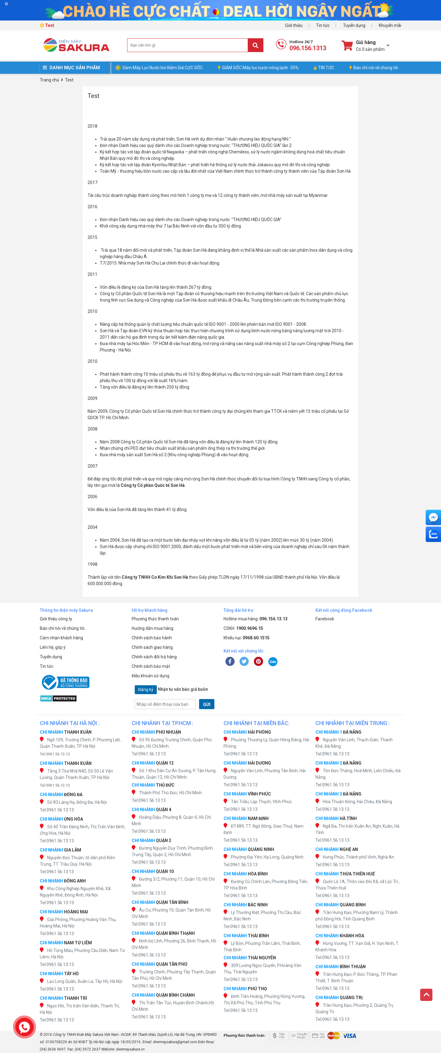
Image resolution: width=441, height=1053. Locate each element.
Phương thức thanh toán (155, 618)
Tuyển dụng (354, 25)
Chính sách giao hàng (152, 647)
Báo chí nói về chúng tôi (373, 67)
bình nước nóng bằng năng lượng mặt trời (291, 330)
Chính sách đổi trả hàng (154, 656)
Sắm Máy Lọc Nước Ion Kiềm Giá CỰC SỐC (163, 67)
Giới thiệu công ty (56, 618)
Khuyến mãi (390, 25)
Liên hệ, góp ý (53, 647)
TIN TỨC (324, 67)
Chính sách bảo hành (152, 637)
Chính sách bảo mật (151, 666)
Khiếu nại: (247, 637)
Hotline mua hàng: (256, 618)
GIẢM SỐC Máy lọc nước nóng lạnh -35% (258, 67)
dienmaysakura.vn (130, 1049)
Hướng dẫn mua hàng (152, 628)
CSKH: (243, 628)
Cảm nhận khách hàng (61, 637)
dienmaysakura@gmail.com (175, 1042)
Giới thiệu (294, 25)
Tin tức (323, 25)
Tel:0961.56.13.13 (55, 754)
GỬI (206, 704)
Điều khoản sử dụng (150, 675)
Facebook (324, 618)
